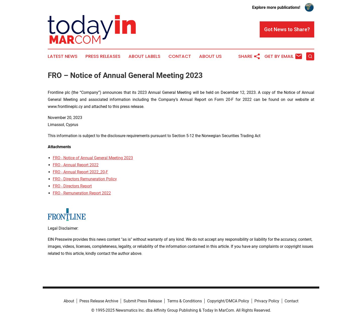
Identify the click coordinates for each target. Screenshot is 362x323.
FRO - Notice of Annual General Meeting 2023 (93, 157)
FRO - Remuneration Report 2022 (82, 193)
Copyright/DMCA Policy (228, 301)
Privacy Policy (266, 301)
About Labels (144, 56)
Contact (179, 56)
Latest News (62, 56)
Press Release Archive (98, 301)
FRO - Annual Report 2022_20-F (80, 172)
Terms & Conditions (184, 301)
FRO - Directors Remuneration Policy (85, 179)
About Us (210, 56)
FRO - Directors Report (72, 186)
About (69, 301)
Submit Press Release (142, 301)
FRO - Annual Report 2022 (76, 165)
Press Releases (102, 56)
